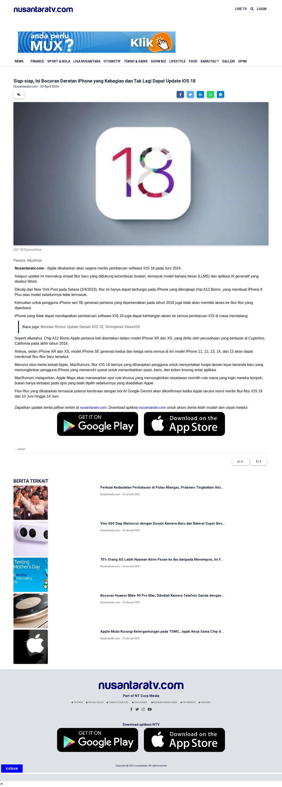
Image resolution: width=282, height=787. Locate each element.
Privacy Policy (95, 702)
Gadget (21, 449)
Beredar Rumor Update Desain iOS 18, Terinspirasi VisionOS (90, 327)
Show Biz (158, 61)
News (19, 61)
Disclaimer (139, 702)
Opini (242, 61)
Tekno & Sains (136, 61)
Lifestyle (177, 61)
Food (193, 61)
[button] (180, 94)
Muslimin (34, 260)
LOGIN (261, 9)
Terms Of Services (117, 702)
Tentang (77, 702)
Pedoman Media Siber (164, 702)
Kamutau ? (210, 61)
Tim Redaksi (188, 702)
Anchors (204, 702)
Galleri (228, 61)
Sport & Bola (58, 61)
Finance (37, 61)
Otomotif (112, 61)
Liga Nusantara (86, 61)
